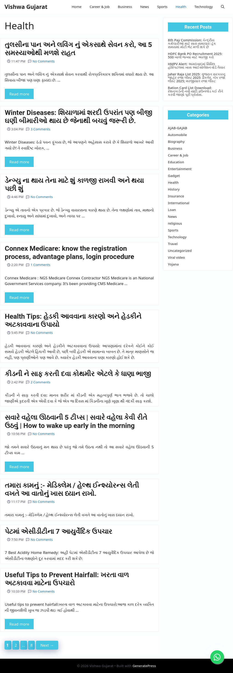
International (178, 203)
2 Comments (38, 382)
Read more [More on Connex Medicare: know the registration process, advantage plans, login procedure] (19, 297)
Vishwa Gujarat (26, 6)
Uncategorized (180, 250)
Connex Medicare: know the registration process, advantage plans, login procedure (69, 252)
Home (76, 6)
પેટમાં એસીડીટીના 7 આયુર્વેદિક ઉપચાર (58, 531)
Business (125, 6)
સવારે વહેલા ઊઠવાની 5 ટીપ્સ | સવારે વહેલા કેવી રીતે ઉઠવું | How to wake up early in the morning (76, 421)
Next (47, 645)
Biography (176, 141)
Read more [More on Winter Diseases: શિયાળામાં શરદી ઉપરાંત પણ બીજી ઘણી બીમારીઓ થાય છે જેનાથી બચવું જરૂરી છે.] (19, 161)
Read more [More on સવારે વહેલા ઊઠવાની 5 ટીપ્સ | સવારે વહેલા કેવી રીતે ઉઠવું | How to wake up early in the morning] (19, 466)
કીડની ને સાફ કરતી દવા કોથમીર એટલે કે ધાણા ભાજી (78, 374)
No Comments (41, 61)
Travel (173, 243)
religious (175, 223)
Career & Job (100, 6)
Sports (162, 6)
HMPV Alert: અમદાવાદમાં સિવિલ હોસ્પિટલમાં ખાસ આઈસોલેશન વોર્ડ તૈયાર (196, 66)
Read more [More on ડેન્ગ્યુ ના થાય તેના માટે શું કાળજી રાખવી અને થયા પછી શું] (19, 229)
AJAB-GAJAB (177, 128)
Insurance (176, 196)
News (144, 6)
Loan (172, 209)
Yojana (173, 264)
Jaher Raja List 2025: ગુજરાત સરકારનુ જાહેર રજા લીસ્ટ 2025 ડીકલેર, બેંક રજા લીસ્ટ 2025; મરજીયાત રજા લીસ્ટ (196, 77)
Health (181, 6)
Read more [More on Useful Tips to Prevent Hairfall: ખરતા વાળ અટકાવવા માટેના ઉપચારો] (19, 624)
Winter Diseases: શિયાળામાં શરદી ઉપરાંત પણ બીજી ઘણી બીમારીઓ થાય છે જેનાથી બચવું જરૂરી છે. (78, 117)
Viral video (176, 257)
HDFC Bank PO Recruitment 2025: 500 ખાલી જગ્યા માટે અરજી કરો (195, 55)
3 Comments (38, 129)
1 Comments (38, 265)
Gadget (174, 175)
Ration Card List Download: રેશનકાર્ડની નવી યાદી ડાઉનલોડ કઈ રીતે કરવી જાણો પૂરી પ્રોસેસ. (195, 91)
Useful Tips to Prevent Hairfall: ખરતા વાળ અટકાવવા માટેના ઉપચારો (67, 579)
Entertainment (180, 168)
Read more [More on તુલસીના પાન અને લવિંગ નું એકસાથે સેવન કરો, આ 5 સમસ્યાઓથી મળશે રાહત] (19, 94)
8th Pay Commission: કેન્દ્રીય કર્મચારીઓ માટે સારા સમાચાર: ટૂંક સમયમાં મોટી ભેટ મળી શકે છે (192, 43)
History (174, 189)
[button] (222, 6)
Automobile (177, 134)
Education (176, 162)
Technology (204, 6)
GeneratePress (144, 665)
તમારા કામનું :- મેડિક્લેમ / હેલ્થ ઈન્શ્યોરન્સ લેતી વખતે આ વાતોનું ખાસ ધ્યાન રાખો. (72, 489)
